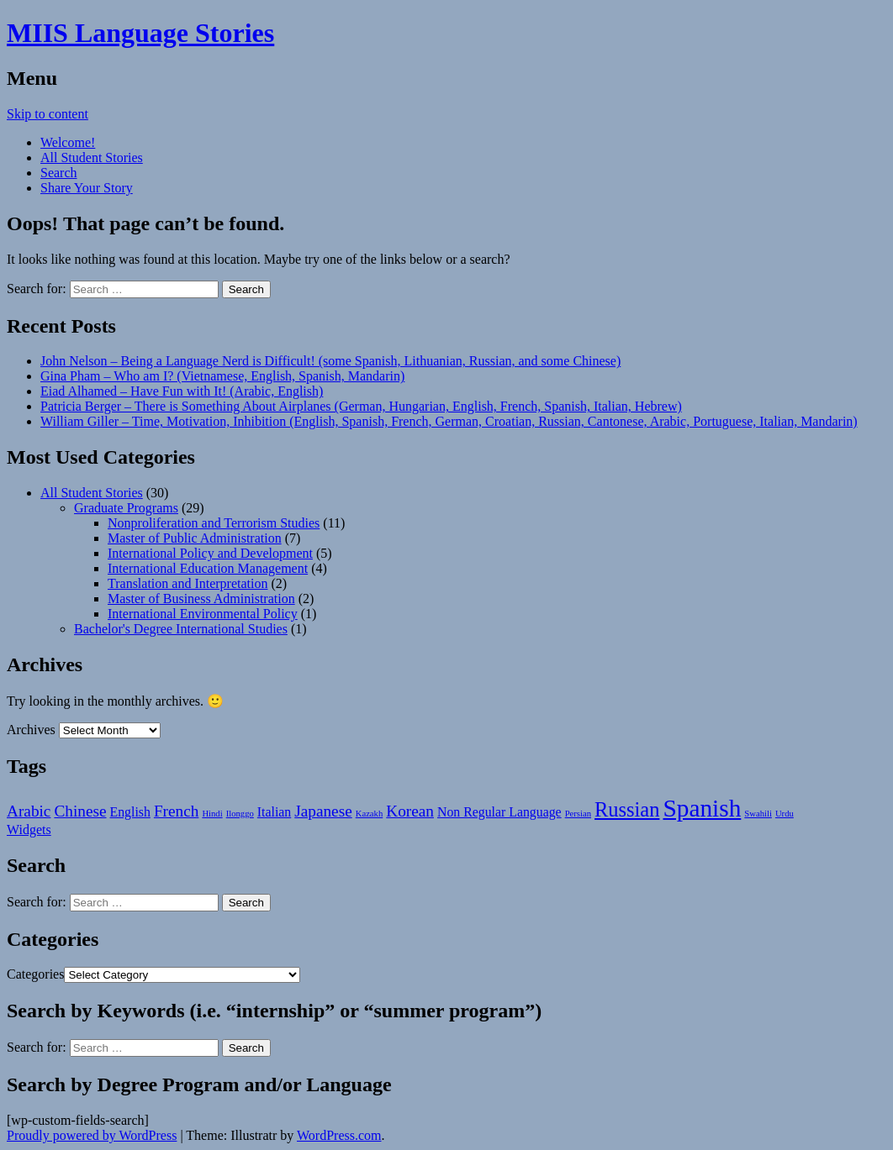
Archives (31, 729)
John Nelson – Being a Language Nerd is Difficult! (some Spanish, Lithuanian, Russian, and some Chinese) (330, 361)
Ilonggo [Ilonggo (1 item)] (240, 813)
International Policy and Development (210, 553)
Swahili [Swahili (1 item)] (758, 813)
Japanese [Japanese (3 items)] (322, 811)
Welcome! (67, 142)
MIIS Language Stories (140, 33)
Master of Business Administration (201, 598)
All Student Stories (91, 157)
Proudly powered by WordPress (92, 1135)
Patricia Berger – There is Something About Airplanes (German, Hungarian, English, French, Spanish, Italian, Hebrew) (361, 406)
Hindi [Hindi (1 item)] (212, 813)
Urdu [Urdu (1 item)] (784, 813)
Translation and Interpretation (187, 583)
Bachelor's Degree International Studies (181, 629)
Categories (35, 974)
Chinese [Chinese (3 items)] (80, 811)
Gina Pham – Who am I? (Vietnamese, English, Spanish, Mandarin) (222, 376)
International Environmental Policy (203, 614)
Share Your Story (86, 188)
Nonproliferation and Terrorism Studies (214, 523)
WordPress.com (339, 1135)
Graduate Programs (126, 508)
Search (58, 172)
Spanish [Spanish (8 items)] (702, 808)
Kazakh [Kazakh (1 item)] (369, 813)
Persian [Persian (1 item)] (578, 813)
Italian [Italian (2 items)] (274, 812)
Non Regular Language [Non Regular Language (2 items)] (499, 812)
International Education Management (208, 568)
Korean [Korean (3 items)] (410, 811)
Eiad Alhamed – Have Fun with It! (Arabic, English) (181, 391)
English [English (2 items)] (130, 812)
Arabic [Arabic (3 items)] (28, 811)
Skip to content (47, 114)
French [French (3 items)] (176, 811)
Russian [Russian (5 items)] (626, 809)
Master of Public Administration (195, 538)
